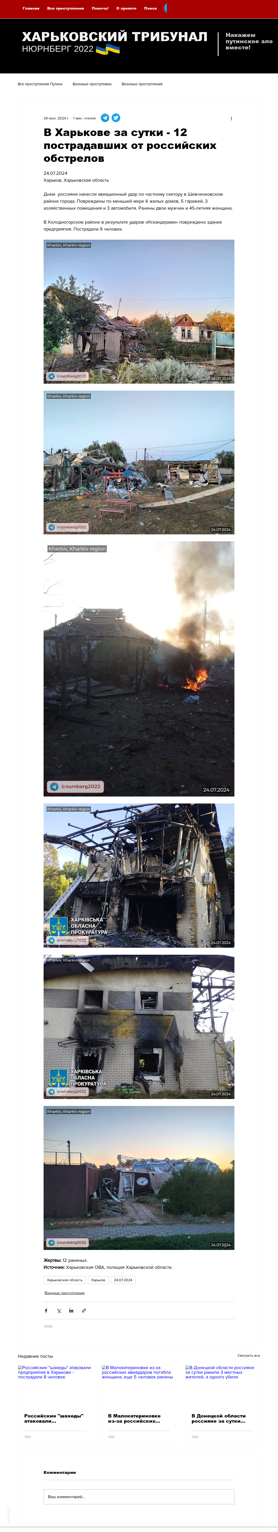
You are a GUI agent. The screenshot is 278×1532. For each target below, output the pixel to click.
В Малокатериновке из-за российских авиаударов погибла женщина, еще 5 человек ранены (134, 1418)
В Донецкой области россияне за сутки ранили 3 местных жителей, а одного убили (219, 1418)
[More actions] (231, 118)
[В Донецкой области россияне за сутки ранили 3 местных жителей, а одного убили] (222, 1386)
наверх (8, 1514)
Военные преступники (92, 84)
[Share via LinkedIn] (71, 1310)
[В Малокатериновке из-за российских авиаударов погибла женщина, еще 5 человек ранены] (139, 1386)
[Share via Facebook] (46, 1310)
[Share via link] (83, 1310)
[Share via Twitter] (58, 1310)
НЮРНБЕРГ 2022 (57, 49)
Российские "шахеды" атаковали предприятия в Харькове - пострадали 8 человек (54, 1418)
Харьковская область (65, 1280)
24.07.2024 (123, 1280)
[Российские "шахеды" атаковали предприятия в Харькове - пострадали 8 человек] (55, 1386)
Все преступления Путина (40, 84)
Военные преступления (142, 84)
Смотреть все (249, 1355)
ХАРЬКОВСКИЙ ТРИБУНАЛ (115, 37)
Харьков (98, 1280)
